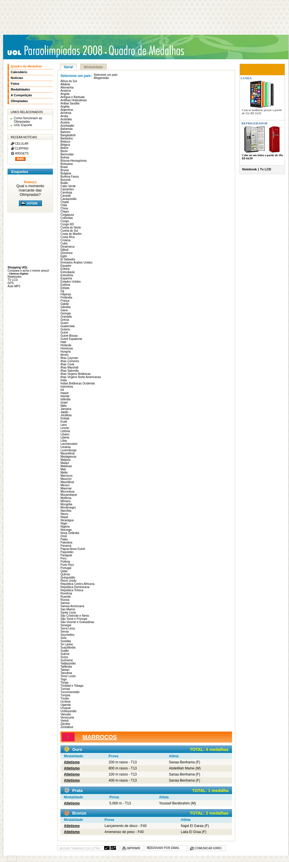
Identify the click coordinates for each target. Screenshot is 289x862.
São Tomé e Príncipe (73, 618)
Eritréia (65, 268)
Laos (63, 424)
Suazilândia (68, 647)
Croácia (65, 240)
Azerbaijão (67, 125)
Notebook (249, 169)
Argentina (66, 109)
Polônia (65, 561)
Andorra (65, 90)
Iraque (64, 393)
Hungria (65, 351)
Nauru (64, 513)
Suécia (64, 653)
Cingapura (67, 214)
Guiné (64, 332)
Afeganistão (101, 78)
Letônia (65, 431)
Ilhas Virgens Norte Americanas (80, 377)
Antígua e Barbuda (72, 97)
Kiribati (64, 418)
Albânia (65, 84)
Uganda (65, 704)
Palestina (66, 542)
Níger (63, 523)
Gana (63, 310)
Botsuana (66, 163)
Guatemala (67, 326)
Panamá (65, 545)
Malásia (65, 459)
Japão (64, 412)
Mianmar (66, 488)
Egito (63, 256)
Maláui (64, 463)
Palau (64, 539)
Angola (64, 93)
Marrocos (66, 475)
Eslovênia (66, 275)
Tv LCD (265, 169)
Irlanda (64, 396)
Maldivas (66, 466)
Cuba (63, 243)
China (64, 208)
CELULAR (21, 143)
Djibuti (64, 249)
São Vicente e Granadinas (77, 622)
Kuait (63, 421)
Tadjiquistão (68, 663)
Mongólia (66, 504)
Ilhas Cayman (69, 358)
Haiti (63, 342)
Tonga (64, 682)
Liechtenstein (69, 443)
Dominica (66, 253)
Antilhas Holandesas (73, 100)
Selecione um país (105, 74)
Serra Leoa (67, 628)
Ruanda (65, 596)
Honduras (66, 348)
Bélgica (65, 144)
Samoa (65, 603)
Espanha (66, 278)
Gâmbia (65, 307)
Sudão (64, 650)
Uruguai (65, 708)
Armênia (65, 113)
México (65, 485)
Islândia (65, 399)
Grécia (64, 319)
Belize (64, 148)
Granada (66, 316)
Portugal (65, 568)
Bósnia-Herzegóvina (73, 160)
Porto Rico (67, 564)
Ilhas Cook (67, 364)
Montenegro (68, 507)
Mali (63, 469)
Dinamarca (67, 246)
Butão (64, 183)
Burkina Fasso (69, 176)
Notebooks (14, 276)
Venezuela (67, 717)
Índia (63, 380)
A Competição (21, 95)
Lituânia (65, 447)
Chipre (64, 211)
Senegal (65, 625)
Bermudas (67, 154)
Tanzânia (66, 673)
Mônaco (65, 501)
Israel (63, 402)
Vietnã (64, 720)
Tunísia (65, 688)
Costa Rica (67, 237)
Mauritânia (67, 482)
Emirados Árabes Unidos (76, 262)
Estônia (65, 284)
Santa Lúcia (68, 612)
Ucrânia (65, 701)
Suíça (64, 657)
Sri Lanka (66, 644)
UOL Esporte (23, 125)
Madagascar (68, 456)
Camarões (67, 189)
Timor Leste (68, 676)
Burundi (65, 179)
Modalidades (20, 89)
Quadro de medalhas (147, 50)
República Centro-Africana (77, 583)
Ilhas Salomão (69, 370)
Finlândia (66, 297)
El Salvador (67, 259)
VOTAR (32, 203)
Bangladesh (68, 135)
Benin (64, 151)
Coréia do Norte (70, 227)
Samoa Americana (72, 606)
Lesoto (64, 428)
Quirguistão (67, 577)
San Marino (67, 609)
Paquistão (66, 552)
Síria (63, 638)
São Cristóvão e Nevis (74, 615)
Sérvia (64, 631)
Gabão (64, 303)
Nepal (64, 517)
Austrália (66, 119)
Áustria (64, 122)
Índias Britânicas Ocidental (77, 383)
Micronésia (67, 491)
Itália (63, 405)
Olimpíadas (19, 101)
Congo (64, 221)
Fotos (15, 83)
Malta (63, 472)
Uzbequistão (68, 711)
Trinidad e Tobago (72, 685)
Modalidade (93, 67)
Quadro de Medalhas (26, 66)
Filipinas (65, 294)
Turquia (65, 695)
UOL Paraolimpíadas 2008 (56, 51)
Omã (63, 536)
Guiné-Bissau (69, 335)
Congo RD (67, 224)
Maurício (65, 478)
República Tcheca (71, 590)
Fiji (62, 291)
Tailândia (66, 666)
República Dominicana (74, 587)
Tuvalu (64, 698)
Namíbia (65, 510)
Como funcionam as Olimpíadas (28, 119)
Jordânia (65, 415)
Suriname (66, 660)
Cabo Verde (68, 186)
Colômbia (66, 218)
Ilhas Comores (69, 361)
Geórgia (65, 313)
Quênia (65, 574)
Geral (68, 67)
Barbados (66, 138)
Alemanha (66, 87)
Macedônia (67, 453)
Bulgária (65, 173)
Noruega (65, 529)
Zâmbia (65, 723)
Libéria (64, 437)
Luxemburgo (68, 450)
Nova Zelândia (69, 533)
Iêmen (64, 354)
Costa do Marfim (71, 233)
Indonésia (66, 386)
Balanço (30, 182)
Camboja (66, 192)
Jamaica (65, 408)
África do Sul (68, 81)
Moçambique (68, 494)
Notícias (17, 78)
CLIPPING (22, 148)
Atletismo (72, 762)
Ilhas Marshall (69, 367)
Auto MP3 (14, 286)
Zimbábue (66, 727)
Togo (63, 679)
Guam (64, 323)
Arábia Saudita (70, 103)
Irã (62, 389)
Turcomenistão (70, 692)
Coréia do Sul (69, 230)
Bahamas (66, 128)
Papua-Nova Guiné (72, 548)
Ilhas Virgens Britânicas (75, 373)
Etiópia (64, 288)
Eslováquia (67, 272)
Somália (65, 641)
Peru (63, 558)
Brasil (64, 167)
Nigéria (65, 526)
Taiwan (64, 669)
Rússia (64, 599)
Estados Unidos (70, 281)
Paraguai (66, 555)
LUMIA (246, 78)
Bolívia (64, 157)
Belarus (65, 141)
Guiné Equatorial (71, 338)
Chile (63, 205)
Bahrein (65, 132)
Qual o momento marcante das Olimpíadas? (30, 190)
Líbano (64, 434)
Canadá (65, 195)
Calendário (19, 72)
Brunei (64, 170)
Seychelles (67, 634)
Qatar (64, 571)
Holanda (65, 345)
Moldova (65, 498)
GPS (11, 283)
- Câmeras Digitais (18, 273)
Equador (65, 265)
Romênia (66, 593)
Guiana (65, 329)
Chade (64, 202)
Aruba (64, 116)
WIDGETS (22, 153)
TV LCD (13, 279)
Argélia (64, 106)
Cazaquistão (68, 198)
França (64, 300)
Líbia (63, 440)
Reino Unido (68, 580)
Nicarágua (67, 520)
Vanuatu (65, 714)
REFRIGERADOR (255, 123)
